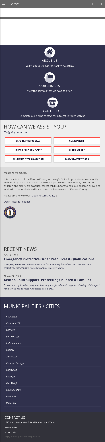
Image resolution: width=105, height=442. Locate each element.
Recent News (20, 249)
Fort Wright (12, 383)
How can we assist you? (35, 126)
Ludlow (10, 350)
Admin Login (10, 432)
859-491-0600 (11, 427)
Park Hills (11, 396)
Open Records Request (17, 201)
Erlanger (10, 376)
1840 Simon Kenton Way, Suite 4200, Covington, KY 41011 (31, 422)
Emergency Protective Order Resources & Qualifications (49, 259)
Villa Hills (11, 403)
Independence (13, 343)
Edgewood (11, 370)
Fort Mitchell (12, 336)
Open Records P (41, 195)
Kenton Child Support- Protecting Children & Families (47, 280)
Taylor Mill (11, 356)
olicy (52, 195)
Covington (11, 316)
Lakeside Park (13, 390)
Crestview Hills (13, 323)
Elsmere (10, 329)
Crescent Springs (15, 363)
